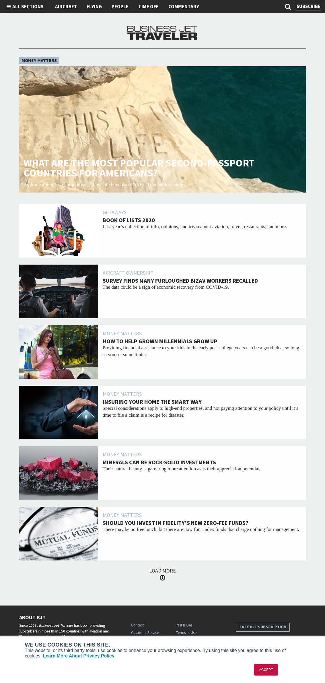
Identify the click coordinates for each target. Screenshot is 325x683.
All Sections (25, 6)
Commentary (183, 6)
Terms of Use (186, 632)
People (120, 6)
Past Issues (184, 625)
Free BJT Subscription (263, 627)
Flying (94, 6)
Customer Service (145, 632)
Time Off (148, 6)
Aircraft (66, 6)
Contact (137, 625)
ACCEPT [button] (266, 670)
